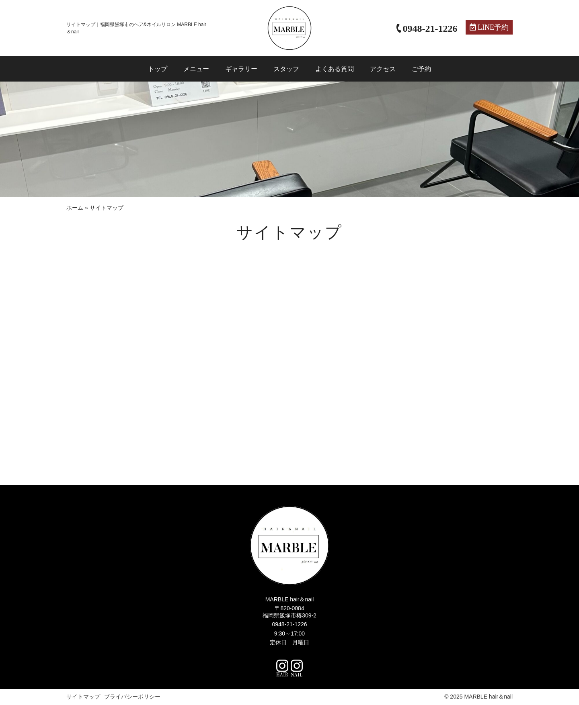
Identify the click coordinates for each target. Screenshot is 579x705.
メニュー (196, 68)
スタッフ (286, 68)
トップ (157, 68)
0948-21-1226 (289, 624)
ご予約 (421, 68)
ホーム (74, 207)
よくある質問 (334, 68)
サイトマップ (83, 696)
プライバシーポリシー (132, 696)
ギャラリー (241, 68)
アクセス (383, 68)
